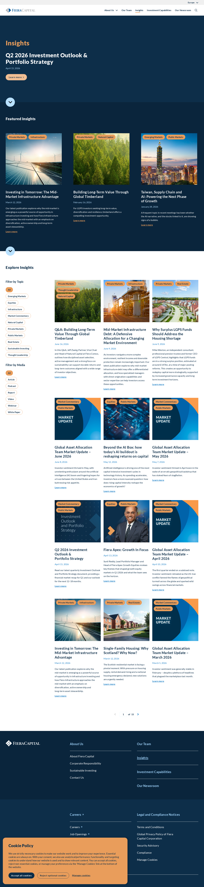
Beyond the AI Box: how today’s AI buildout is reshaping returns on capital (126, 451)
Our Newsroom (183, 10)
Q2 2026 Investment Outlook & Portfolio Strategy (71, 554)
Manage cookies (81, 875)
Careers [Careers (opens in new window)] (75, 814)
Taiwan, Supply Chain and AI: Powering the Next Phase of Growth (164, 196)
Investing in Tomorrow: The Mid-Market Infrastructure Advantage (76, 652)
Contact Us (77, 777)
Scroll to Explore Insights (10, 251)
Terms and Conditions (150, 827)
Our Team (127, 10)
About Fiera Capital (82, 756)
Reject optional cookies (53, 875)
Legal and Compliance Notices (158, 814)
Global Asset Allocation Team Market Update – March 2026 (171, 652)
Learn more (12, 231)
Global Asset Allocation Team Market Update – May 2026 (171, 451)
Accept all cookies (21, 875)
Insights (139, 10)
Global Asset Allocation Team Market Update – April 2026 (171, 554)
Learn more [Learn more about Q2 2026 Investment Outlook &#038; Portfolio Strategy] (18, 76)
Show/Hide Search (196, 10)
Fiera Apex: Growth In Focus (126, 550)
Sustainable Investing (83, 770)
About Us (76, 744)
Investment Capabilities (159, 10)
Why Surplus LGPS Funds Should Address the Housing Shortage (172, 333)
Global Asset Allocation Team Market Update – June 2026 (73, 451)
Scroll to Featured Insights (10, 102)
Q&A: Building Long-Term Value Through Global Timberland (75, 333)
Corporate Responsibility (85, 763)
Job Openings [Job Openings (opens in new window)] (78, 834)
